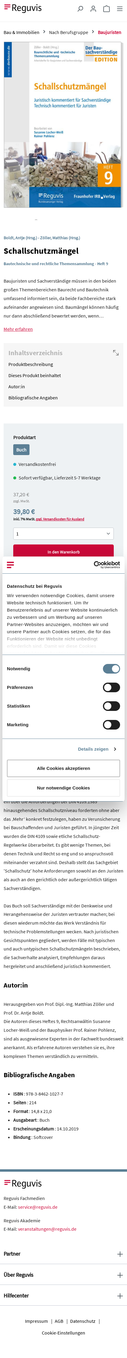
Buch (21, 450)
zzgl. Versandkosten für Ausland (60, 519)
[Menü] (119, 8)
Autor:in (16, 386)
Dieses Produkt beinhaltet (34, 375)
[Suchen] (80, 8)
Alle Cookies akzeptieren (63, 768)
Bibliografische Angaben (33, 398)
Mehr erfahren (18, 329)
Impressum (36, 1321)
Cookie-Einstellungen (63, 1333)
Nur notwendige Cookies (63, 787)
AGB (59, 1321)
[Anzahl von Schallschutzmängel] (63, 534)
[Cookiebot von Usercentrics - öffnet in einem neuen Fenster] (93, 565)
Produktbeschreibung (30, 364)
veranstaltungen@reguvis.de (47, 1229)
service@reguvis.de (37, 1207)
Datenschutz (82, 1321)
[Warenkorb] (106, 8)
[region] (63, 131)
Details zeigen (93, 749)
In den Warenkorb (64, 552)
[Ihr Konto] (93, 8)
